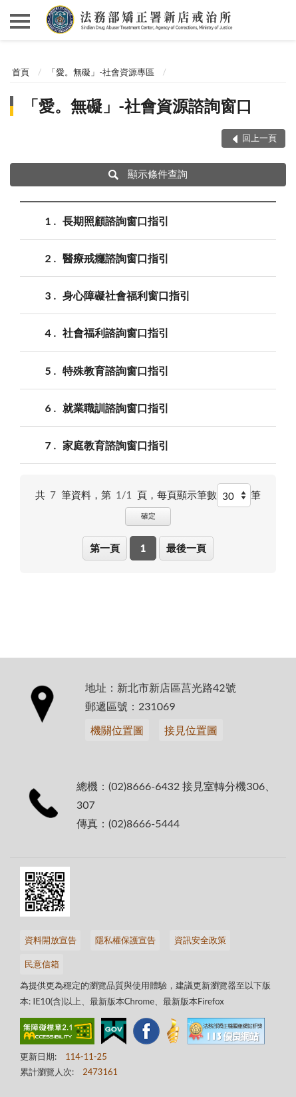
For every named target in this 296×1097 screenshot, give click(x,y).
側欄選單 (20, 21)
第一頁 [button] (105, 548)
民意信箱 (42, 964)
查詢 (276, 20)
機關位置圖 (117, 730)
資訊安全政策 (200, 940)
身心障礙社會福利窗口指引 (126, 295)
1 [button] (143, 548)
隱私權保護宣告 (125, 940)
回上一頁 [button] (259, 137)
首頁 (20, 72)
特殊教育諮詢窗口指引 (116, 370)
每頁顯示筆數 (187, 495)
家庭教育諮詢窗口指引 (116, 445)
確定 (148, 515)
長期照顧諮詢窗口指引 (116, 220)
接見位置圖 (191, 730)
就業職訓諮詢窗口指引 (116, 407)
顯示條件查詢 (148, 174)
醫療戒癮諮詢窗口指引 (116, 258)
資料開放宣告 (50, 940)
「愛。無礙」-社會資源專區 (100, 72)
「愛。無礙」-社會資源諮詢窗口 (137, 105)
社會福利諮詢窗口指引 (116, 332)
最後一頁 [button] (186, 548)
